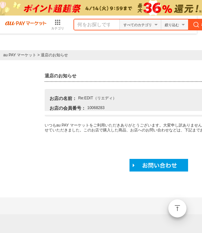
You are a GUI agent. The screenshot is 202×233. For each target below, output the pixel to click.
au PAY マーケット (19, 55)
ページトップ (177, 208)
